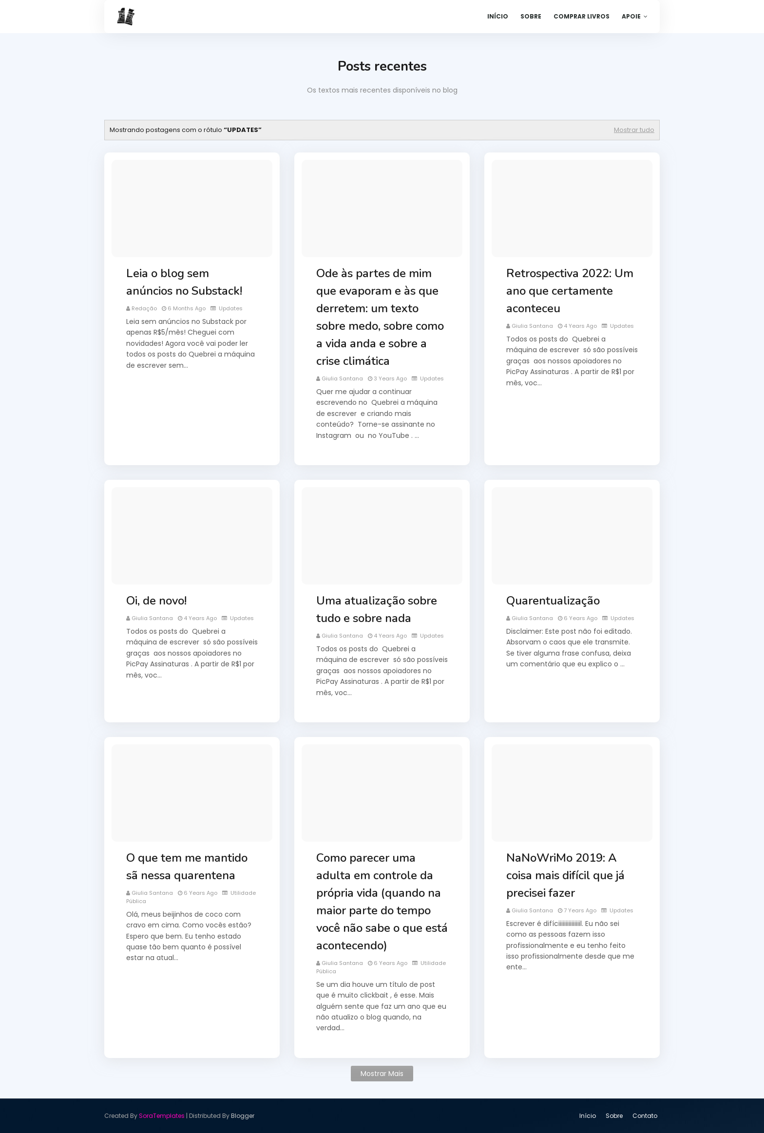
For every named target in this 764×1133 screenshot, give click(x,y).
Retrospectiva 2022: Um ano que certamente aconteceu (569, 290)
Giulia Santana (342, 378)
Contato (644, 1116)
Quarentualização (553, 600)
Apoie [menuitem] (631, 16)
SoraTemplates (162, 1116)
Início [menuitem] (497, 16)
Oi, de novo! (156, 600)
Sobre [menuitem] (530, 16)
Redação (144, 308)
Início (587, 1116)
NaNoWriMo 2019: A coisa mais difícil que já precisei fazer (565, 875)
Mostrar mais (382, 1073)
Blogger (242, 1116)
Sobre (614, 1116)
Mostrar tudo (634, 129)
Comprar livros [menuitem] (582, 16)
